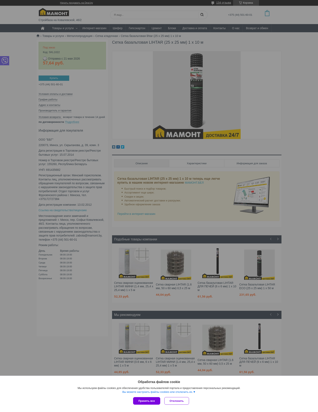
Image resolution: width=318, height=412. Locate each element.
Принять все (146, 400)
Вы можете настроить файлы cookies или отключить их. (157, 391)
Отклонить (177, 400)
